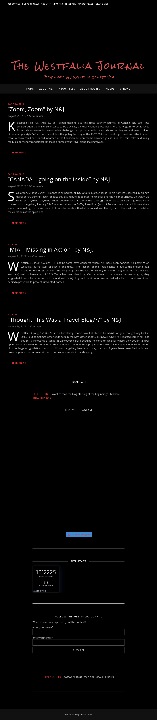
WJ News (13, 244)
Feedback (70, 3)
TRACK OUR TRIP (53, 677)
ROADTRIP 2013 (42, 398)
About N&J (46, 88)
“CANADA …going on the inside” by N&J (59, 179)
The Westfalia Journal (78, 65)
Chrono (125, 88)
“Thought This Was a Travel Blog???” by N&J (64, 319)
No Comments (36, 256)
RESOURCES (14, 3)
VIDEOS (109, 88)
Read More (19, 152)
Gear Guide (102, 3)
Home (30, 88)
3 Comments (35, 116)
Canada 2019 (16, 104)
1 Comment (35, 326)
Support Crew (30, 3)
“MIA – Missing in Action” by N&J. (51, 249)
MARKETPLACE (85, 3)
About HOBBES (90, 88)
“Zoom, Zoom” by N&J (36, 109)
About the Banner (52, 3)
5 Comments (35, 186)
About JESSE (67, 88)
